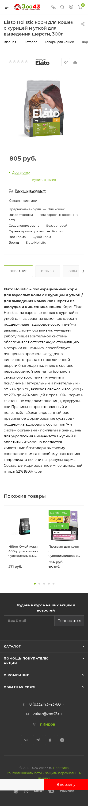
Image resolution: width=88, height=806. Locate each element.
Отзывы (47, 271)
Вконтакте (26, 740)
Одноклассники (50, 740)
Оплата (75, 271)
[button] (34, 583)
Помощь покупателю (26, 658)
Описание (18, 271)
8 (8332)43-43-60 (45, 704)
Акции (10, 663)
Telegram (38, 740)
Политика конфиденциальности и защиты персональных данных (44, 773)
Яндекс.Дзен (62, 740)
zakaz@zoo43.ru (47, 713)
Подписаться (69, 620)
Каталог (12, 646)
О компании (17, 675)
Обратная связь (20, 687)
